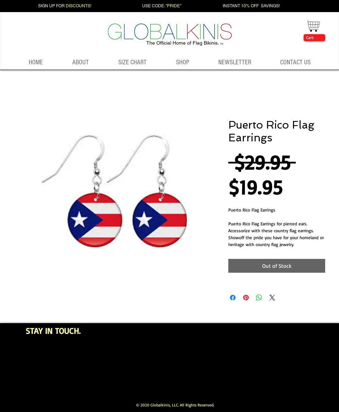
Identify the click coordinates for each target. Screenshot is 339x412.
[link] (313, 37)
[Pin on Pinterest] (246, 297)
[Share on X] (272, 297)
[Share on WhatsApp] (259, 297)
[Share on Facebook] (233, 297)
